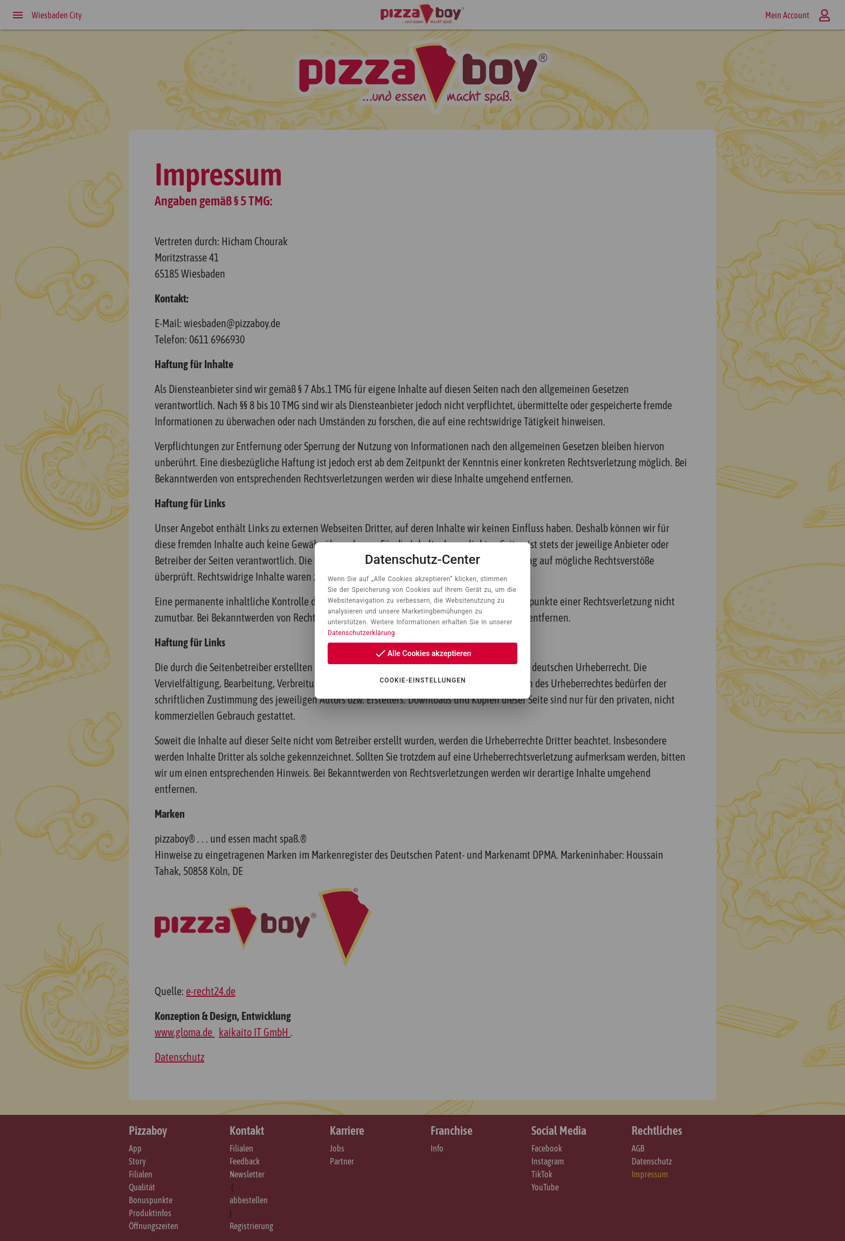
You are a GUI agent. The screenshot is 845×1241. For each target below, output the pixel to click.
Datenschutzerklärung (361, 633)
